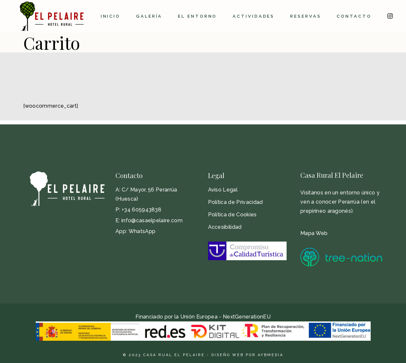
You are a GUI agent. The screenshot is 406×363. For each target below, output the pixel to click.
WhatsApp (142, 231)
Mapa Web (314, 233)
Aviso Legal (223, 190)
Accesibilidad (225, 227)
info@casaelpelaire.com (152, 220)
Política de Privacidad (235, 202)
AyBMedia (270, 355)
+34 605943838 (141, 210)
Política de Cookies (232, 214)
